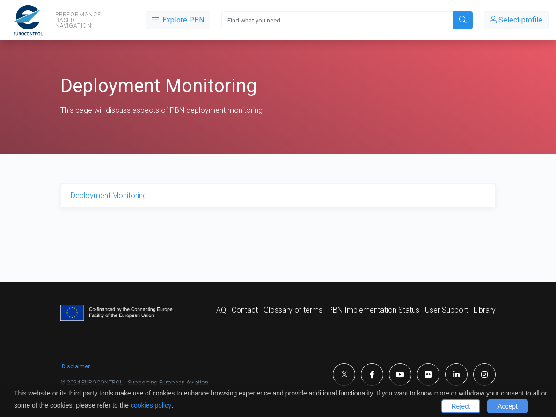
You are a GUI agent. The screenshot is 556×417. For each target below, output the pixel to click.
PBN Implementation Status (373, 310)
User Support (446, 310)
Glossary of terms (292, 310)
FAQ (219, 310)
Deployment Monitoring (109, 195)
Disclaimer (76, 366)
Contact (245, 310)
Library (485, 310)
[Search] (337, 20)
